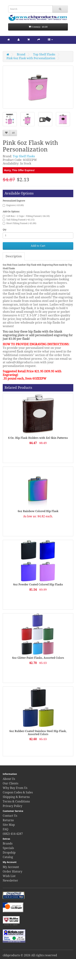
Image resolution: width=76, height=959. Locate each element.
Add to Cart (38, 245)
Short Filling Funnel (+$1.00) (19, 223)
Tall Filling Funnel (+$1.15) (18, 219)
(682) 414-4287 (13, 833)
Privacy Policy (12, 806)
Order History (12, 871)
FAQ (5, 829)
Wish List (9, 876)
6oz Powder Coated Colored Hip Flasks (38, 584)
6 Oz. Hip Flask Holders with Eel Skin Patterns (38, 438)
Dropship (9, 852)
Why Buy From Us (15, 788)
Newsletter (10, 880)
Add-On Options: (11, 211)
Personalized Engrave (14, 201)
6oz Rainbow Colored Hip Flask (38, 511)
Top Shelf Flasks (44, 54)
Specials (8, 848)
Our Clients (10, 783)
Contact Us (10, 815)
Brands (7, 843)
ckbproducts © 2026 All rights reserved (30, 955)
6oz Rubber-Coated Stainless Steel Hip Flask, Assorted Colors (38, 732)
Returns (8, 820)
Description (14, 256)
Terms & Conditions (16, 801)
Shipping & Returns (16, 797)
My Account (11, 867)
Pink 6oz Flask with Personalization (31, 58)
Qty (4, 229)
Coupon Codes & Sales (18, 792)
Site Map (9, 824)
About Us (9, 779)
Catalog (8, 857)
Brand (21, 54)
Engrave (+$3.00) (13, 205)
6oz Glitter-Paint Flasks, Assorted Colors (38, 657)
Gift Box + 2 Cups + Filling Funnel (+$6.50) (26, 216)
